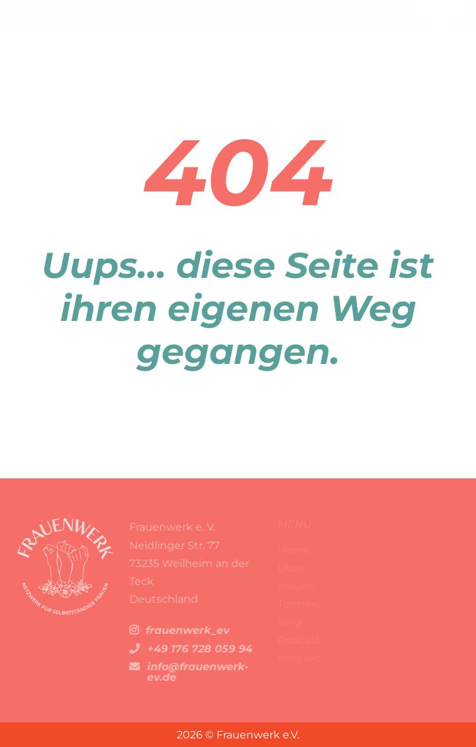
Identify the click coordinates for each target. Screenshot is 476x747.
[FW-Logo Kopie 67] (68, 15)
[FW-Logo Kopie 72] (63, 523)
